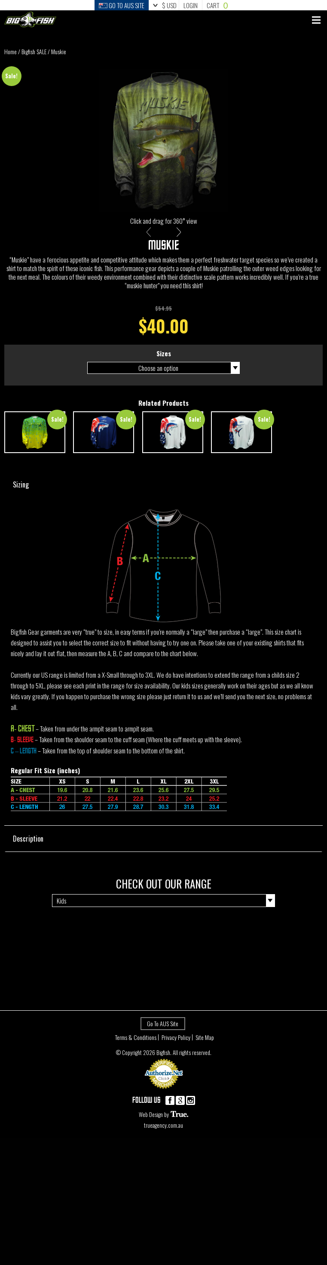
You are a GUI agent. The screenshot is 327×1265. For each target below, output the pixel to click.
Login (190, 5)
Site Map (205, 1045)
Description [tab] (168, 846)
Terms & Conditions (135, 1045)
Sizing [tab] (168, 492)
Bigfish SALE (33, 51)
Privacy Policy (176, 1045)
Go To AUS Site (162, 1032)
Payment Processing (163, 1100)
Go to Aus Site (121, 5)
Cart (217, 5)
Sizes (163, 362)
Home (10, 51)
